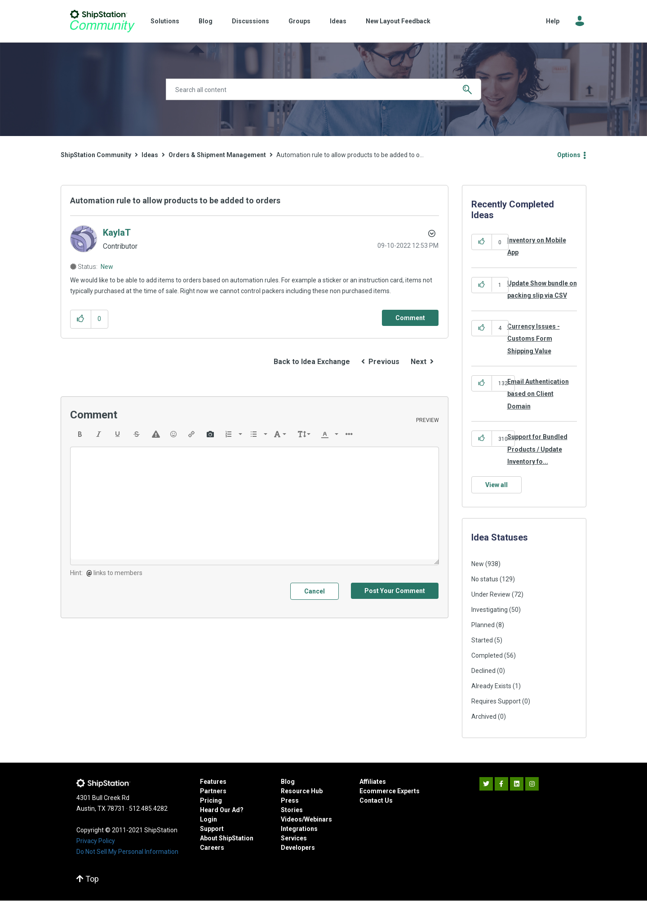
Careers (212, 847)
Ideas (338, 21)
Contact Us (376, 800)
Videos (291, 819)
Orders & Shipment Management (217, 154)
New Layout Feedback (398, 21)
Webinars (318, 819)
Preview (427, 420)
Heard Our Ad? (222, 809)
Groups (299, 21)
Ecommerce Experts (389, 791)
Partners (213, 791)
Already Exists (491, 686)
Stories (292, 809)
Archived (483, 716)
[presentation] (80, 434)
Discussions (250, 21)
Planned (483, 625)
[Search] (323, 89)
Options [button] (569, 154)
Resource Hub (302, 791)
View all (496, 484)
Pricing (211, 800)
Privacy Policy (95, 840)
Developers (298, 847)
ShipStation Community (102, 21)
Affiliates (372, 781)
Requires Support (496, 701)
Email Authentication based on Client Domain (538, 394)
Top (87, 878)
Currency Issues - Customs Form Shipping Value (533, 339)
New (107, 266)
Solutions (165, 21)
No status (484, 579)
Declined (483, 670)
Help (552, 21)
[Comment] (410, 318)
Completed (487, 655)
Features (213, 781)
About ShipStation (226, 838)
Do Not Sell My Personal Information (127, 851)
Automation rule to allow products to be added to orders (175, 200)
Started (482, 640)
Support (212, 828)
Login (208, 819)
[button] (80, 319)
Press (290, 800)
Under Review (490, 594)
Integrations (299, 828)
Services (294, 838)
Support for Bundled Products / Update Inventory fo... (537, 449)
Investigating (489, 609)
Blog (206, 21)
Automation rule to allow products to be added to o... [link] (350, 154)
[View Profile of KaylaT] (117, 232)
